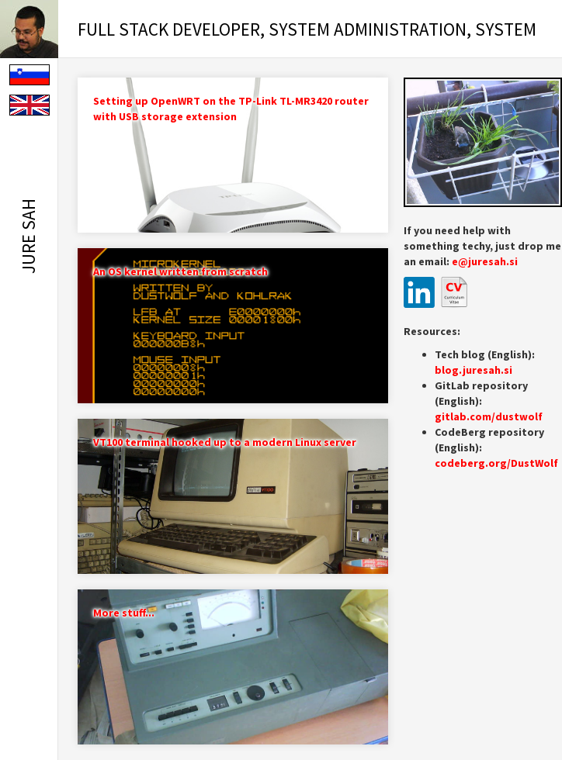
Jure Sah (28, 236)
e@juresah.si (485, 261)
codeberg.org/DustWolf (496, 463)
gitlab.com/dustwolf (489, 416)
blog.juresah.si (473, 370)
